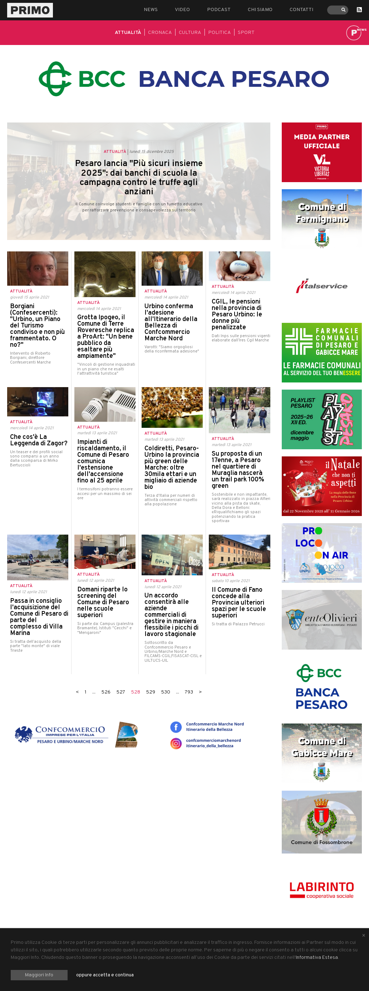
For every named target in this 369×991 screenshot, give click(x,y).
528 (135, 692)
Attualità (128, 33)
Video (182, 10)
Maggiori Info (39, 975)
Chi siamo (260, 10)
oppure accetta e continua (105, 975)
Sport (246, 33)
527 (120, 692)
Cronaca (160, 33)
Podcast (219, 10)
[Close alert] (363, 936)
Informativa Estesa (317, 958)
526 (105, 692)
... (93, 692)
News (151, 10)
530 (165, 692)
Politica (219, 33)
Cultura (190, 33)
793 (189, 692)
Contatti (301, 10)
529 (150, 692)
